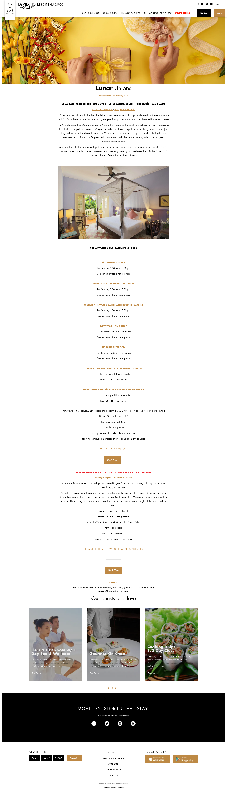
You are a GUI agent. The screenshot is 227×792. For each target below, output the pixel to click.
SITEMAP (113, 764)
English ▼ (220, 4)
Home (83, 13)
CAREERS (114, 775)
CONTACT (113, 752)
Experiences (166, 13)
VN (117, 109)
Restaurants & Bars (131, 13)
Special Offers (182, 13)
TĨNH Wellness (151, 13)
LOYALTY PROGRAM (113, 758)
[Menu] (193, 13)
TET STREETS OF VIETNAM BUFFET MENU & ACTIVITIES (113, 549)
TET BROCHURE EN (102, 109)
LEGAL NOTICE (113, 770)
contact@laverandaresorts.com (113, 591)
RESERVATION (127, 109)
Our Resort (94, 13)
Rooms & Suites (111, 13)
